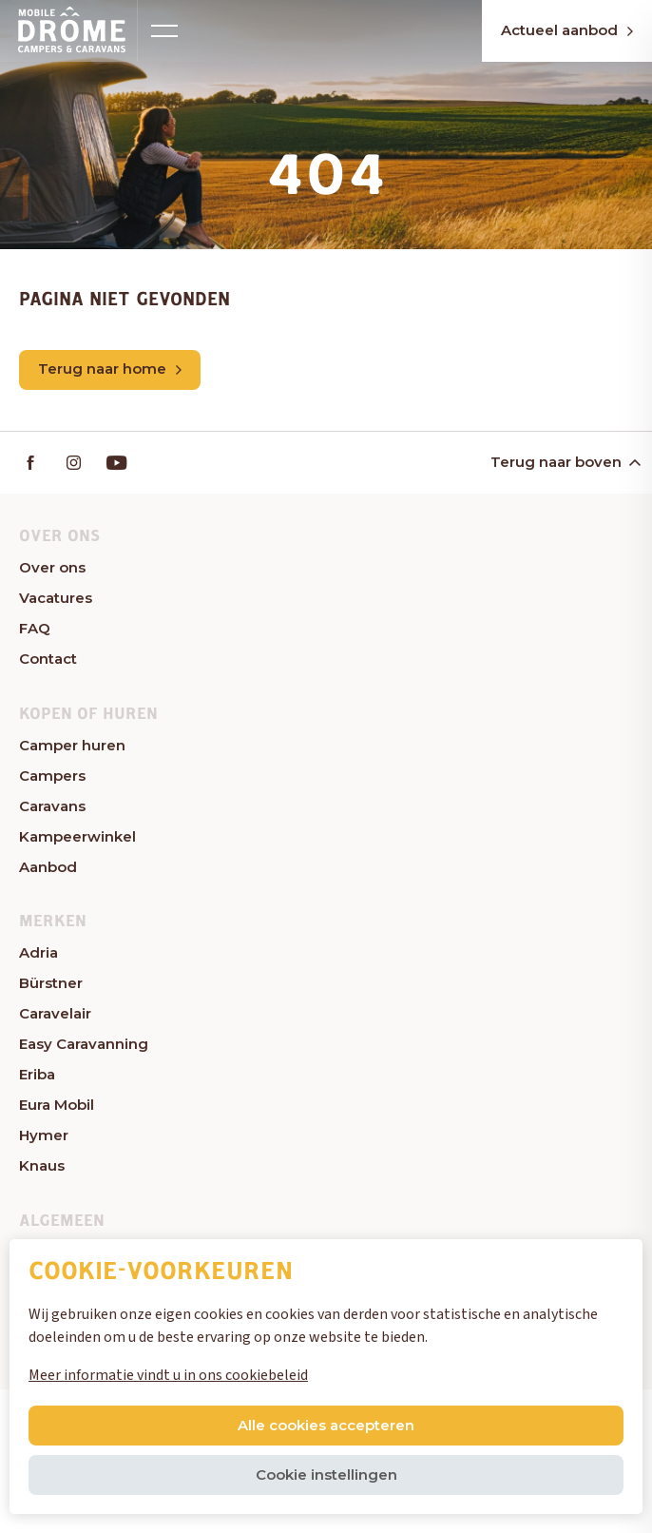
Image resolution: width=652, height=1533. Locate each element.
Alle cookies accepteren (326, 1425)
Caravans (52, 806)
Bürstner (51, 983)
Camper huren (72, 745)
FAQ (34, 628)
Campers (52, 775)
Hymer (43, 1135)
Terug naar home (110, 368)
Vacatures (55, 598)
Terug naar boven (564, 462)
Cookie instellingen (326, 1474)
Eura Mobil (56, 1105)
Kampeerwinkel (77, 836)
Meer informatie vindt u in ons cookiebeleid (168, 1375)
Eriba (37, 1074)
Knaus (42, 1165)
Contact (48, 659)
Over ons (52, 567)
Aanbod (48, 867)
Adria (38, 952)
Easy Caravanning (83, 1044)
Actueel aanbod (567, 30)
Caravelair (55, 1013)
